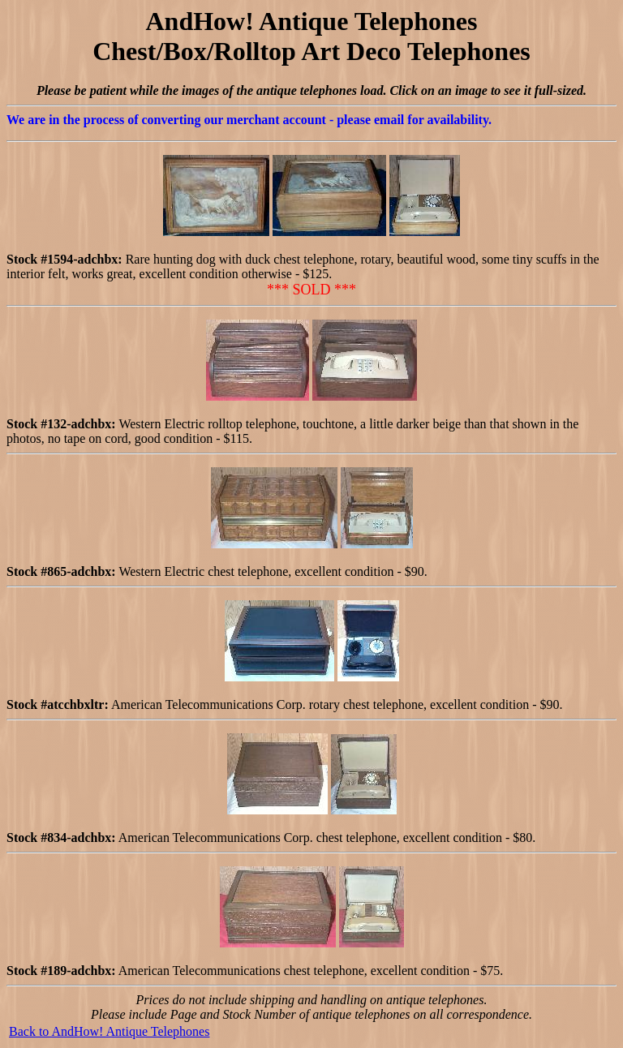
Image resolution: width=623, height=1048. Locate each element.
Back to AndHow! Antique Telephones (109, 1031)
